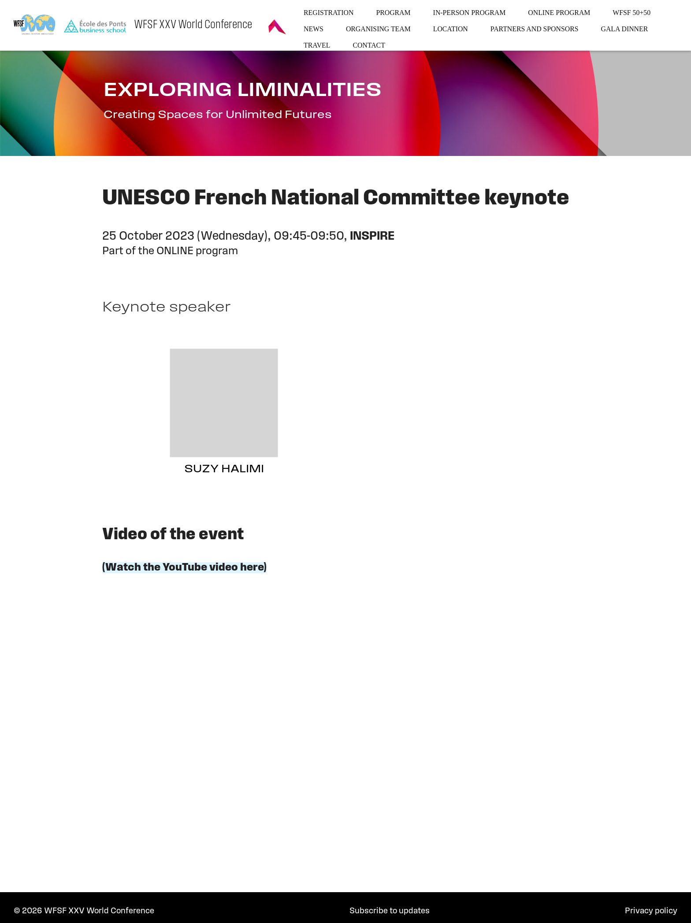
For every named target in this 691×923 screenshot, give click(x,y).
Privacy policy (651, 911)
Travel (317, 45)
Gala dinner (624, 29)
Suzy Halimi (224, 469)
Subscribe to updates (389, 911)
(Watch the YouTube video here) (184, 567)
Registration (328, 12)
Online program (559, 12)
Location (450, 29)
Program (393, 12)
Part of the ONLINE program (170, 251)
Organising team (378, 29)
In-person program (469, 12)
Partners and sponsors (534, 29)
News (313, 29)
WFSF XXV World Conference (193, 25)
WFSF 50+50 (631, 12)
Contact (369, 45)
